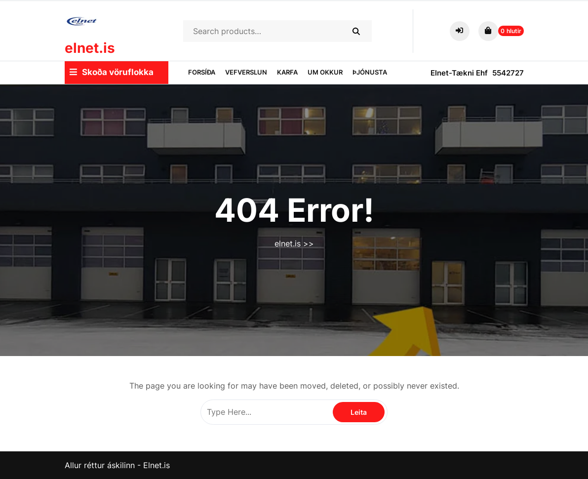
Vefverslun (246, 72)
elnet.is (90, 48)
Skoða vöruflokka (112, 72)
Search (356, 31)
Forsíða (201, 72)
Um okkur (325, 72)
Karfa (287, 72)
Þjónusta (370, 72)
